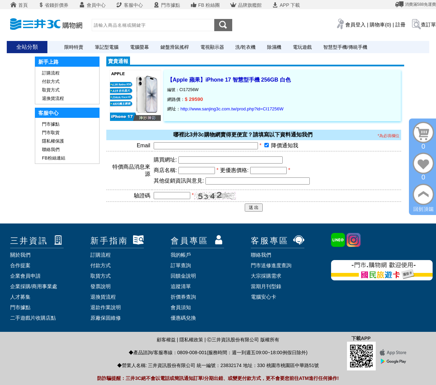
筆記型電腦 (106, 47)
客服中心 (129, 5)
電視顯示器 (212, 47)
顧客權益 (166, 339)
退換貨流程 (53, 98)
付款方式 (51, 81)
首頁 (19, 5)
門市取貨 (51, 132)
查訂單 (428, 24)
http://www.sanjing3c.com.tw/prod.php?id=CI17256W (232, 108)
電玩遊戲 (302, 47)
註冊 (400, 24)
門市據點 (166, 5)
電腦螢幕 (139, 47)
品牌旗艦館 (246, 5)
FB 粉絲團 (205, 5)
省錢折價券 (53, 5)
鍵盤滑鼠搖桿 (174, 47)
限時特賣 (73, 47)
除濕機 (274, 47)
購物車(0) (380, 24)
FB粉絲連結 (53, 158)
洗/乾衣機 (245, 47)
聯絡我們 (51, 149)
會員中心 (92, 5)
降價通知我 (284, 145)
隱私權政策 (191, 339)
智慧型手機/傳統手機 (345, 47)
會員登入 (355, 24)
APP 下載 (286, 5)
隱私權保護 (53, 141)
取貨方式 (51, 89)
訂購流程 (51, 73)
